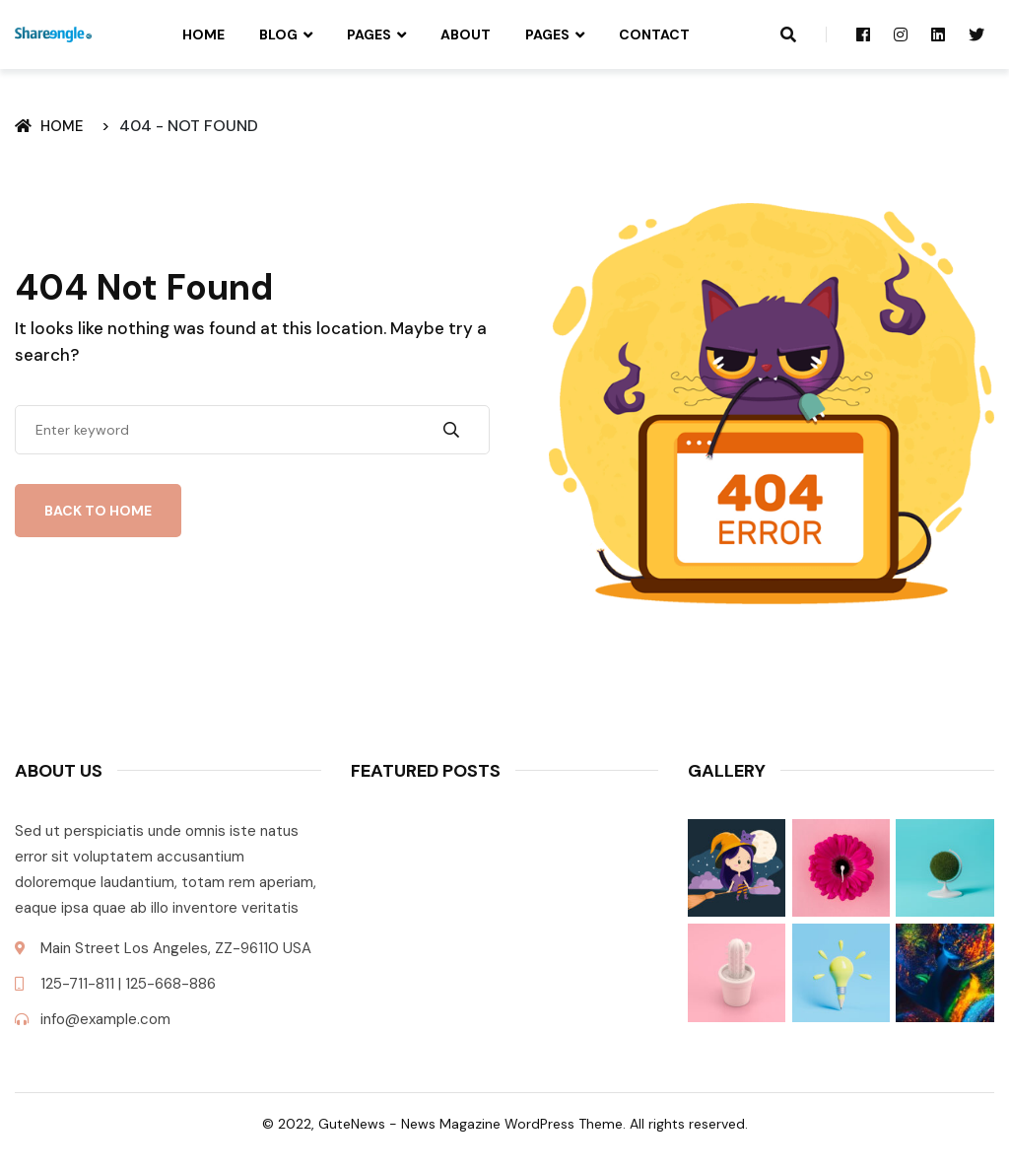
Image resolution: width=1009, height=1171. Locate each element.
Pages (369, 34)
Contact (654, 34)
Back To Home (98, 510)
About (465, 34)
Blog (278, 34)
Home (203, 34)
